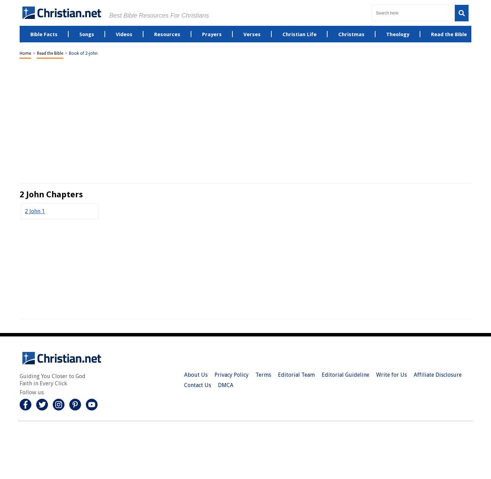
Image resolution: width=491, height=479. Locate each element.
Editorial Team (296, 375)
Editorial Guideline (345, 375)
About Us (196, 375)
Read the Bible (50, 53)
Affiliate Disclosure (438, 375)
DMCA (225, 385)
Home (25, 53)
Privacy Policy (231, 375)
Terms (263, 375)
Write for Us (391, 375)
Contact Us (197, 385)
